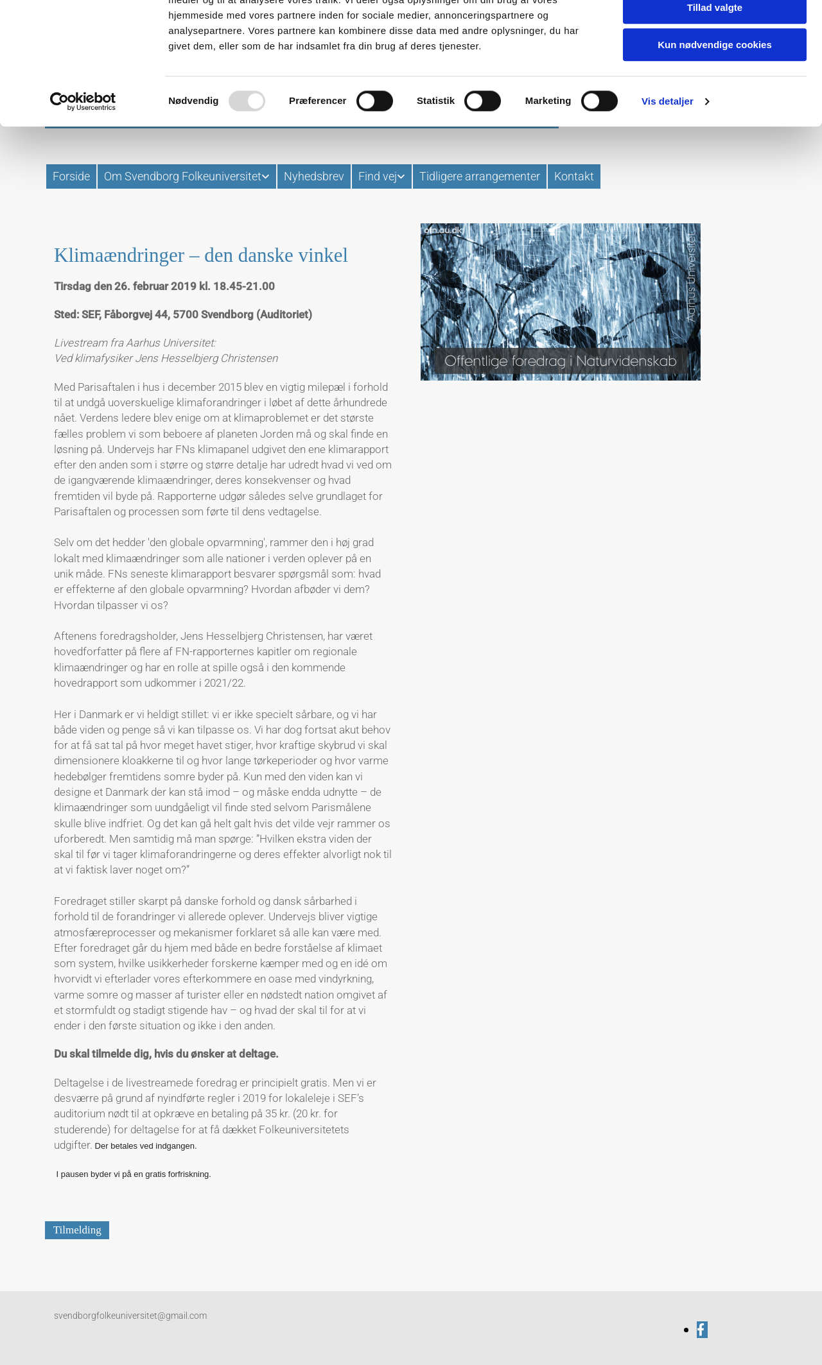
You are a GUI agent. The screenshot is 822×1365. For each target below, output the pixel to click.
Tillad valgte (714, 69)
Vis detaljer (668, 163)
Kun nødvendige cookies (715, 106)
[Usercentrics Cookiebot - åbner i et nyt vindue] (83, 163)
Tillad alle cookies (715, 31)
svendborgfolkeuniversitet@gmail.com (130, 1315)
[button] (77, 1230)
